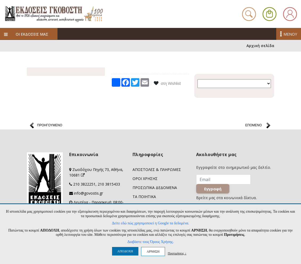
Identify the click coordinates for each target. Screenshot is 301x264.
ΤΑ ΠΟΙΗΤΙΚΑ (144, 196)
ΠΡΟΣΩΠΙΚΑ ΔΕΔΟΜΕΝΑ (155, 187)
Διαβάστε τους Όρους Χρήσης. (150, 242)
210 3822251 (84, 184)
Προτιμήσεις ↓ (177, 253)
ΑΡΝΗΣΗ (153, 251)
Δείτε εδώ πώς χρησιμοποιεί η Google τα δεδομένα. (150, 223)
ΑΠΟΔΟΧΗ (125, 251)
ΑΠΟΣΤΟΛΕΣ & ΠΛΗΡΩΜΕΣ (157, 169)
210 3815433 (109, 184)
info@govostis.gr (88, 193)
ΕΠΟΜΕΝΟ (253, 125)
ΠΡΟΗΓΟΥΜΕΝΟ (49, 125)
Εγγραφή (212, 189)
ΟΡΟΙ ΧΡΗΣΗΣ (145, 178)
